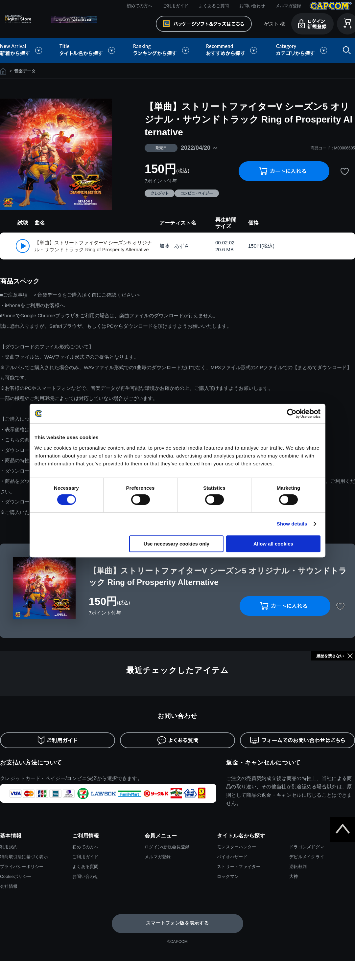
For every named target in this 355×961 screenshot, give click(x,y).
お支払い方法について (31, 762)
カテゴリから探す (301, 50)
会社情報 (8, 886)
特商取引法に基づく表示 (24, 856)
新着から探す (25, 50)
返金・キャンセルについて (263, 762)
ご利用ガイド (175, 5)
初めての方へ (139, 5)
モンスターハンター (236, 846)
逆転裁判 (298, 866)
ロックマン (228, 876)
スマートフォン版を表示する (177, 923)
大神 (293, 876)
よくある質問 (85, 866)
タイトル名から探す (88, 50)
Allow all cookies (273, 544)
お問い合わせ (252, 5)
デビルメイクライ (306, 856)
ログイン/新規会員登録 (167, 846)
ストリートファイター (239, 866)
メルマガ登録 (288, 5)
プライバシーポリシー (22, 866)
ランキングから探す (162, 50)
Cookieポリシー (15, 876)
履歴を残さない (330, 656)
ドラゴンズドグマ (306, 846)
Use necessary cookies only (176, 544)
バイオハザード (232, 856)
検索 (345, 50)
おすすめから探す (233, 50)
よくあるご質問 (214, 5)
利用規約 (8, 846)
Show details (292, 523)
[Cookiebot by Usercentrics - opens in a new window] (291, 413)
